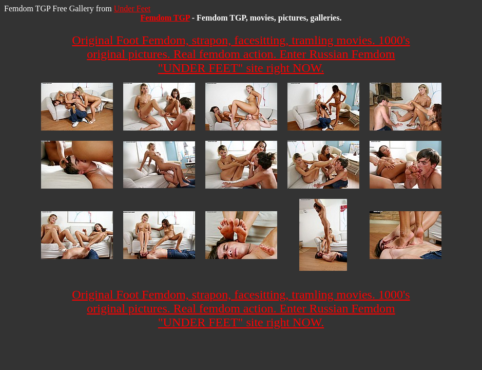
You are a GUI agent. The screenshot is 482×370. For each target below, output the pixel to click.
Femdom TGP (165, 17)
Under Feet (132, 8)
